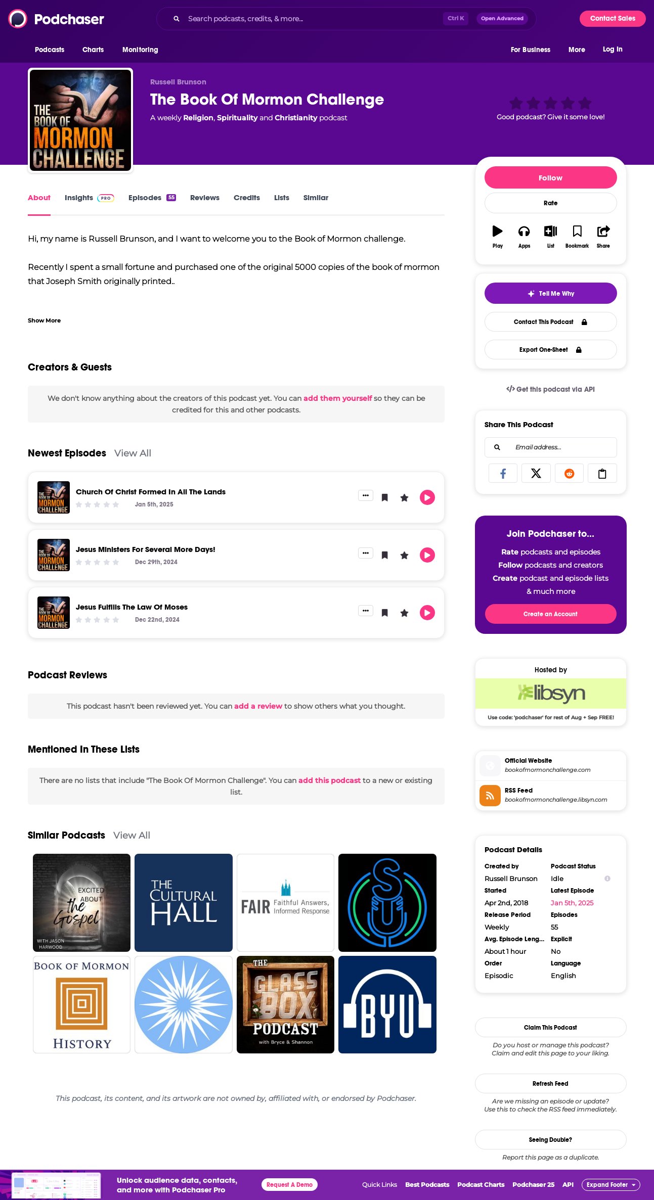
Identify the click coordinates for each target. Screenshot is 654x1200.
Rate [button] (551, 203)
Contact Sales (612, 18)
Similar (315, 197)
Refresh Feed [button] (551, 1083)
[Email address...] (550, 447)
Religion (198, 117)
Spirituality (237, 117)
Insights (90, 197)
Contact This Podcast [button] (550, 322)
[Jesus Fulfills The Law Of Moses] (53, 612)
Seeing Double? (550, 1139)
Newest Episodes (67, 453)
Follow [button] (550, 177)
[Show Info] (607, 879)
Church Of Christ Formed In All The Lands (151, 491)
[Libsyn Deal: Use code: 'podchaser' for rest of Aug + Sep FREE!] (550, 699)
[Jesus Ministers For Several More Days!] (53, 555)
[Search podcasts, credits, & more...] (313, 19)
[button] (52, 50)
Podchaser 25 (533, 1184)
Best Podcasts (427, 1184)
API (568, 1184)
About (39, 197)
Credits (247, 197)
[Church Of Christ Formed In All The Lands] (53, 497)
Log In (613, 49)
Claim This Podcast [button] (550, 1027)
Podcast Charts (480, 1184)
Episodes (152, 197)
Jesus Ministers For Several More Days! (145, 549)
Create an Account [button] (551, 614)
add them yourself (337, 398)
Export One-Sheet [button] (550, 349)
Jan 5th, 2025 (572, 903)
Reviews (205, 197)
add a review (258, 706)
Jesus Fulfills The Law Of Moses (132, 607)
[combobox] (346, 18)
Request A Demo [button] (290, 1184)
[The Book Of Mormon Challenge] (80, 120)
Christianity (296, 117)
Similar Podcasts (66, 835)
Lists (281, 197)
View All (132, 453)
